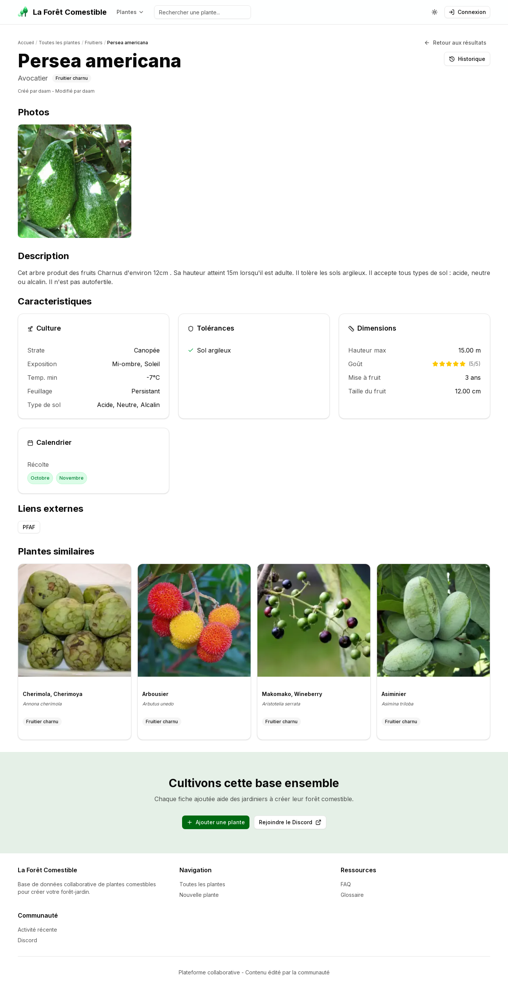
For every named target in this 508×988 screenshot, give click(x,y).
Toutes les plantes (202, 884)
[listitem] (74, 181)
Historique (467, 58)
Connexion (467, 12)
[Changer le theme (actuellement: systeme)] (434, 12)
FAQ (346, 884)
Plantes (130, 12)
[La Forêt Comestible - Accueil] (62, 12)
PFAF (29, 527)
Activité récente (37, 929)
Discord (27, 940)
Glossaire (352, 894)
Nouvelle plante (199, 894)
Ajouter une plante (216, 822)
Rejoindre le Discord (292, 824)
